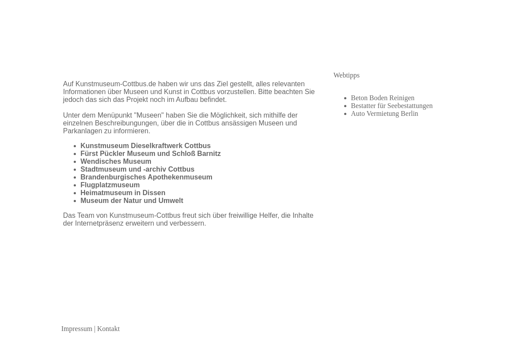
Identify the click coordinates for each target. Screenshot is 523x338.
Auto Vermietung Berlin (384, 113)
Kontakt (108, 328)
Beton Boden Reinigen (383, 97)
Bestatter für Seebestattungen (392, 105)
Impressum (77, 328)
